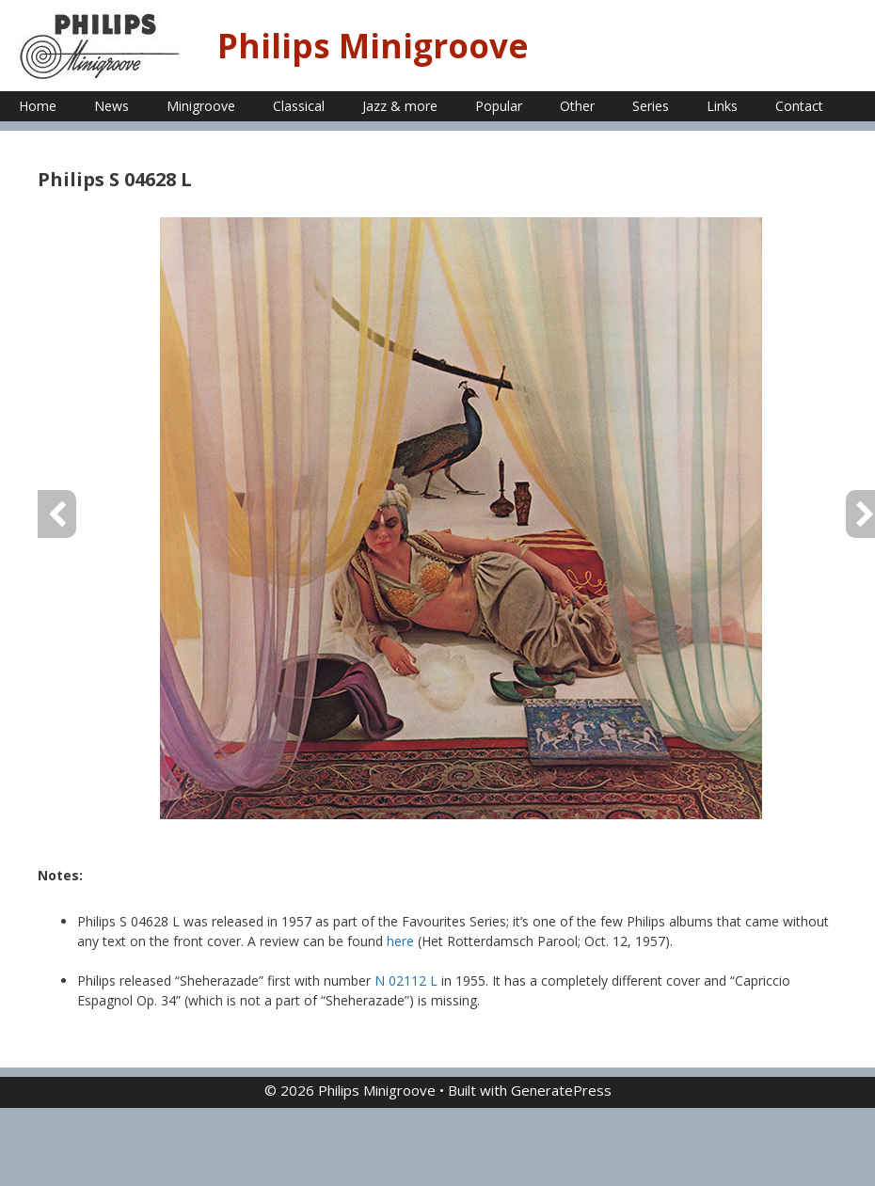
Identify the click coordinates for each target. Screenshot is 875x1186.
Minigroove (201, 106)
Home (37, 106)
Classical (299, 106)
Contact (799, 106)
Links (722, 106)
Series (650, 106)
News (111, 106)
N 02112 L (406, 980)
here (400, 941)
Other (577, 106)
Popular (498, 106)
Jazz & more (400, 106)
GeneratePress (561, 1090)
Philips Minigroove (373, 46)
